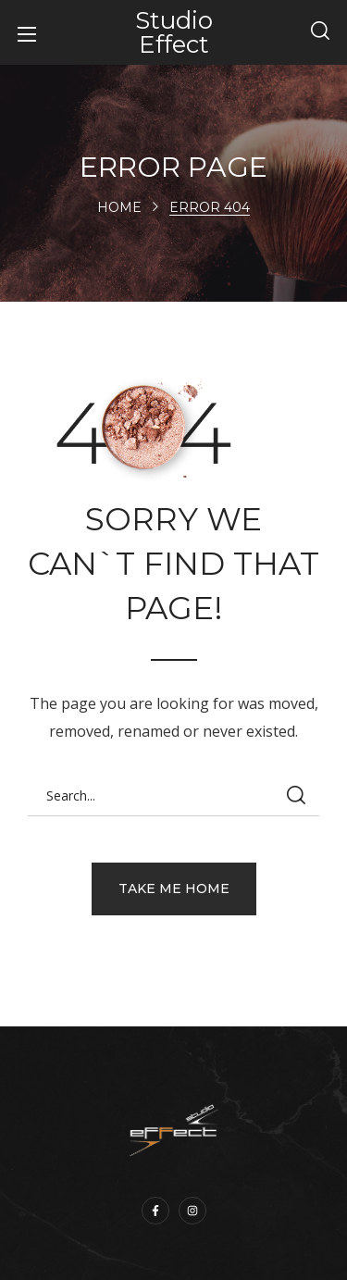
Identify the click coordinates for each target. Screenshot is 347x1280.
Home (119, 207)
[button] (320, 32)
